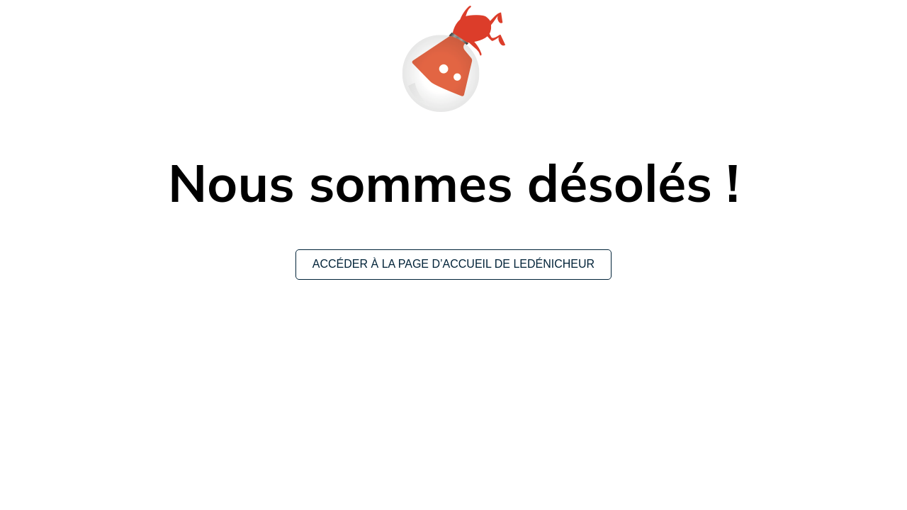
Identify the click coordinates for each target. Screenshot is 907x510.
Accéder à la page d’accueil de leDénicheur (453, 264)
